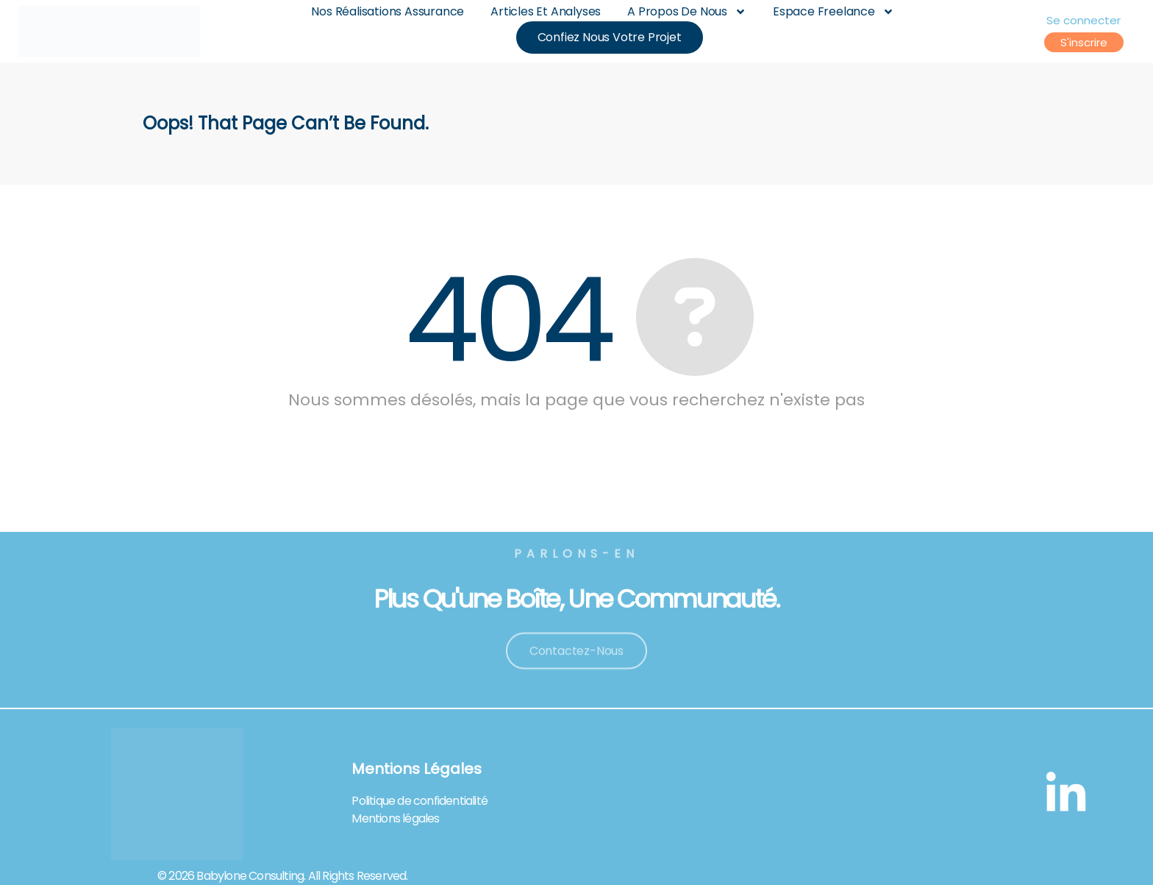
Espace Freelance (833, 12)
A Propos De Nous (686, 12)
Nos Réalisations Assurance (387, 12)
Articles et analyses (545, 12)
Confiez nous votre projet (610, 37)
